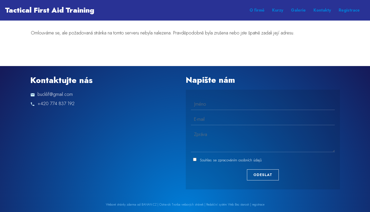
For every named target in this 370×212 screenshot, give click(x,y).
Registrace (349, 10)
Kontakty (322, 10)
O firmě (256, 10)
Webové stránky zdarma (121, 204)
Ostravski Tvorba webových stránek (181, 204)
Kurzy (277, 10)
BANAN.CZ (149, 204)
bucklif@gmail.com (55, 94)
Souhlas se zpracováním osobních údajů (231, 160)
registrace (258, 204)
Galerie (298, 10)
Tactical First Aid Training (49, 10)
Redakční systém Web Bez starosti (227, 204)
